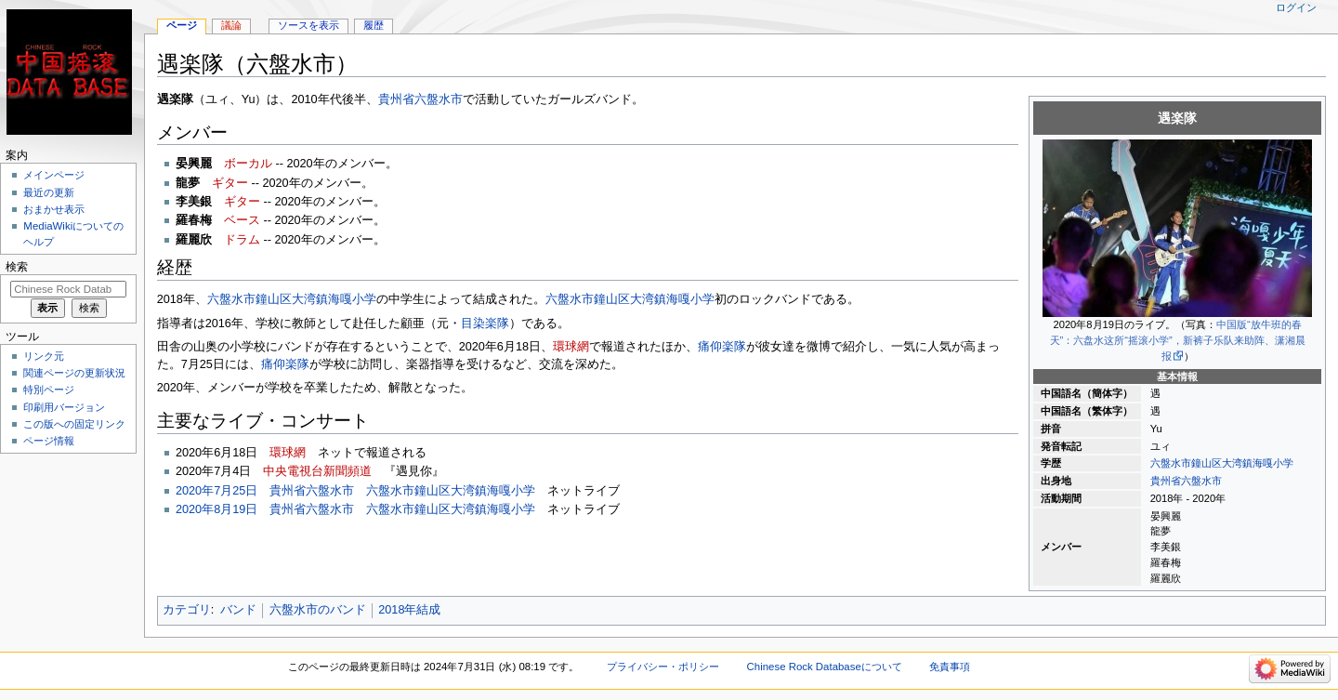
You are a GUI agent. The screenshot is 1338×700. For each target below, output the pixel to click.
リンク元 (43, 356)
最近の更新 (48, 192)
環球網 (571, 346)
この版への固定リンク (74, 423)
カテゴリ (187, 609)
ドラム (242, 239)
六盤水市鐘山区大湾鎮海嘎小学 (1221, 463)
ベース (242, 220)
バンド (238, 609)
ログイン (1296, 7)
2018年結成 (409, 609)
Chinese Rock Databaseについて (824, 666)
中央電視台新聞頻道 (317, 471)
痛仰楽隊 (722, 346)
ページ (181, 25)
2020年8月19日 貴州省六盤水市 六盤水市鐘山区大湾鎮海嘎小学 (355, 509)
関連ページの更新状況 (74, 372)
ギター (230, 183)
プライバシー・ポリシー (663, 666)
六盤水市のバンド (317, 609)
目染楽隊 (485, 323)
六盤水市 (1201, 480)
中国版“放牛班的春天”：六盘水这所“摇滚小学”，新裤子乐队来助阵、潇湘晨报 (1177, 340)
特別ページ (48, 389)
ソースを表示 (308, 25)
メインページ (54, 174)
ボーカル (248, 163)
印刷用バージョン (64, 407)
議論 (231, 25)
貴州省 (1165, 480)
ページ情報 (48, 440)
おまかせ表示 (54, 209)
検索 (17, 266)
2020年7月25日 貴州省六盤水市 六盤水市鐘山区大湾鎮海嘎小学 (355, 490)
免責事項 (949, 666)
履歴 (373, 25)
